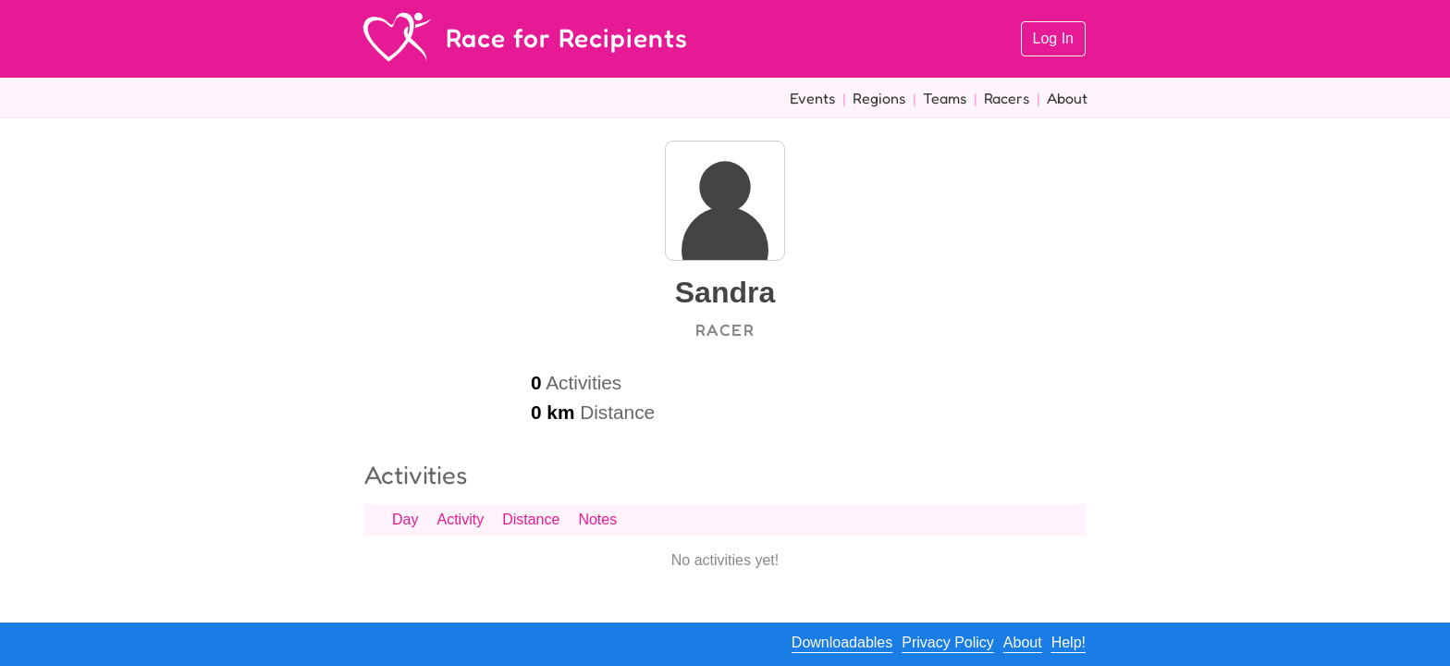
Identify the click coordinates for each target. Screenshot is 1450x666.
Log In (1053, 38)
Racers (1006, 98)
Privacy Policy (948, 642)
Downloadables (842, 642)
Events (812, 98)
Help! (1068, 642)
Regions (879, 98)
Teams (944, 98)
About (1067, 98)
